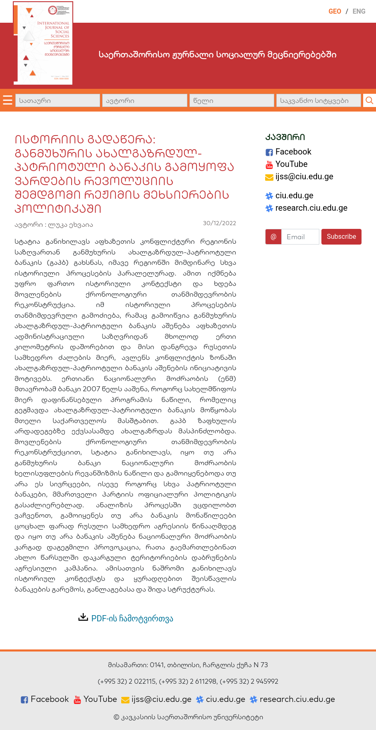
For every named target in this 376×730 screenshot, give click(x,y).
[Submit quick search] (369, 100)
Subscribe (341, 236)
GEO (334, 11)
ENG (359, 11)
